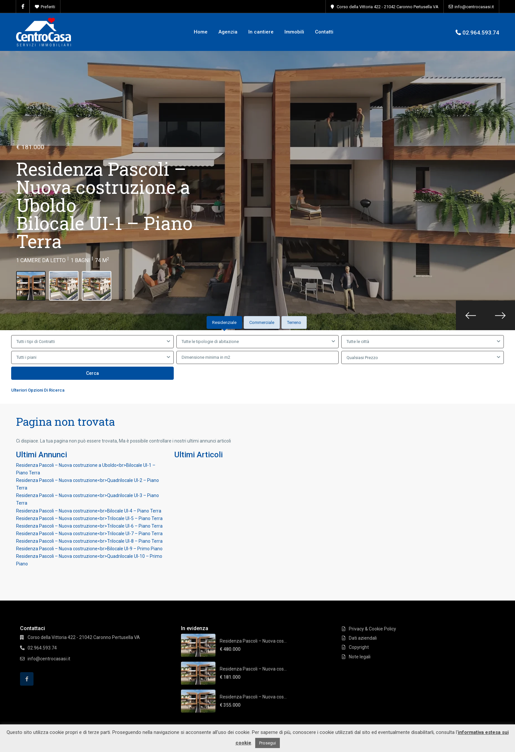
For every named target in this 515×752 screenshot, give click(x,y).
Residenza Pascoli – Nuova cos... (253, 641)
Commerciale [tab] (261, 322)
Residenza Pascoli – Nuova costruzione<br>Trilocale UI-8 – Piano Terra (89, 541)
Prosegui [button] (267, 743)
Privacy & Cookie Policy (372, 628)
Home (201, 32)
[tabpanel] (257, 365)
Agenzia (227, 32)
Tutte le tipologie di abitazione (210, 341)
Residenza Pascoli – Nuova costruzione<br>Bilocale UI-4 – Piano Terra (88, 510)
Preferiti (48, 6)
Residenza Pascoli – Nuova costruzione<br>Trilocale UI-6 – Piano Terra (89, 526)
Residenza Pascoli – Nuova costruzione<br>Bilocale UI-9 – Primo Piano (89, 548)
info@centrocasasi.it (474, 6)
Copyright (359, 647)
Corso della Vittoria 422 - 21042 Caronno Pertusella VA (387, 6)
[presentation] (470, 315)
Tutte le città (358, 341)
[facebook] (23, 6)
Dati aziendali (363, 638)
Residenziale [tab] (224, 322)
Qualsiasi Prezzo (362, 357)
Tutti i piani (26, 357)
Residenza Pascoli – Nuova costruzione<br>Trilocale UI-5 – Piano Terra (89, 518)
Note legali (359, 656)
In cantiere (261, 32)
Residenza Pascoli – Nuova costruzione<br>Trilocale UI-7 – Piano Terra (89, 533)
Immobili (294, 32)
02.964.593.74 (480, 32)
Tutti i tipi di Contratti (35, 341)
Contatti (324, 32)
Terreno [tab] (294, 322)
